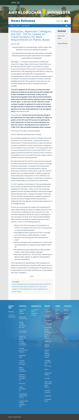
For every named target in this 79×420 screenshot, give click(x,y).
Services (22, 306)
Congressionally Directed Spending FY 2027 (23, 403)
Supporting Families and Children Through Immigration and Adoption (23, 340)
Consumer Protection (47, 391)
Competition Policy (47, 400)
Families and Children (48, 373)
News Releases (23, 20)
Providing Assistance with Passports (23, 350)
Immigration (47, 396)
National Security (46, 345)
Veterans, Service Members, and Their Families (47, 353)
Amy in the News (61, 37)
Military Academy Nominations (22, 369)
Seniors (46, 369)
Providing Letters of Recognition (22, 362)
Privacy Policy (17, 417)
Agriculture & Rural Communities (48, 322)
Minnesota (36, 306)
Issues (47, 306)
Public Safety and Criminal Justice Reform (48, 384)
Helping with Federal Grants (23, 317)
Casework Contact (66, 317)
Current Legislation (47, 310)
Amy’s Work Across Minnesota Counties (34, 312)
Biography (11, 311)
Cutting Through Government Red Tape (22, 324)
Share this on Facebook (65, 21)
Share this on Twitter (67, 21)
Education (47, 378)
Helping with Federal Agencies (22, 311)
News (17, 25)
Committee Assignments (12, 316)
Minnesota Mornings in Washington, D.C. (22, 377)
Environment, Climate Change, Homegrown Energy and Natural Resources (48, 333)
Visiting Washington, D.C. (22, 388)
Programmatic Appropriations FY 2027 (23, 395)
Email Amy (67, 313)
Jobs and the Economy (48, 316)
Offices (66, 310)
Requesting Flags (22, 356)
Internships (22, 383)
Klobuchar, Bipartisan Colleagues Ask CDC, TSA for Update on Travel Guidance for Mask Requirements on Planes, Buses (31, 35)
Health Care (47, 341)
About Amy (11, 307)
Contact (68, 306)
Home (12, 25)
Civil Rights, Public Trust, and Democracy (47, 363)
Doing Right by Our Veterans (23, 331)
